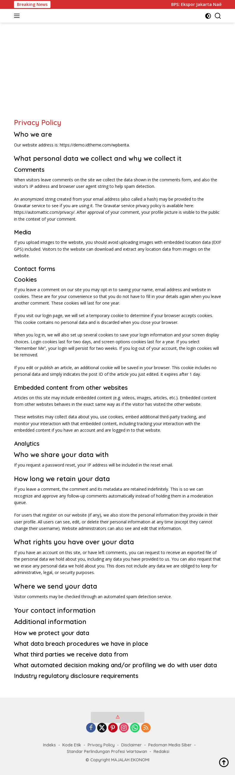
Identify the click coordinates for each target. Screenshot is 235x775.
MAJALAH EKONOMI (130, 759)
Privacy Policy (101, 745)
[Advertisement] (117, 73)
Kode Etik (71, 745)
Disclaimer (131, 745)
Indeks (49, 745)
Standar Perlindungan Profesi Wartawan (107, 751)
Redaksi (161, 751)
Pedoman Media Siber (170, 745)
